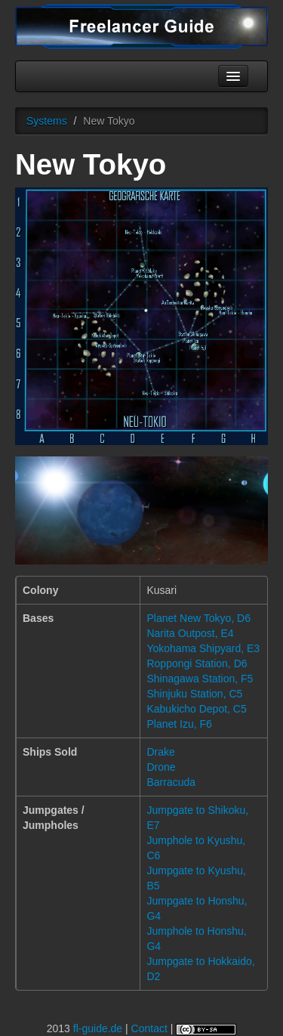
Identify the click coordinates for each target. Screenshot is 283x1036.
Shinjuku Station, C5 (194, 694)
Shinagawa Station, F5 (199, 679)
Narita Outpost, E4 (189, 633)
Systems (46, 121)
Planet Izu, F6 (178, 724)
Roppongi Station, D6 (196, 663)
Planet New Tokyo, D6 (198, 618)
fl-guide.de (97, 1028)
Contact (149, 1028)
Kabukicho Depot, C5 (196, 709)
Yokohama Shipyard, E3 (203, 648)
